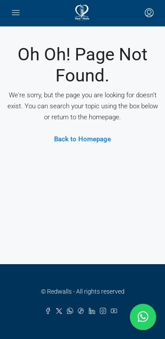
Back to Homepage (82, 139)
